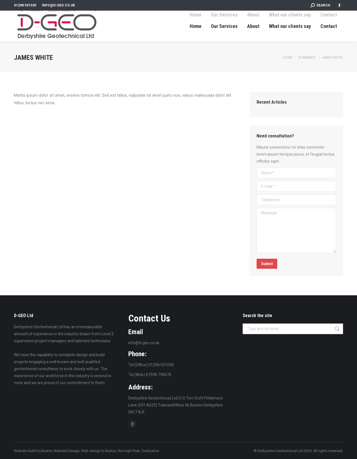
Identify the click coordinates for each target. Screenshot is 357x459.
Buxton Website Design (60, 451)
